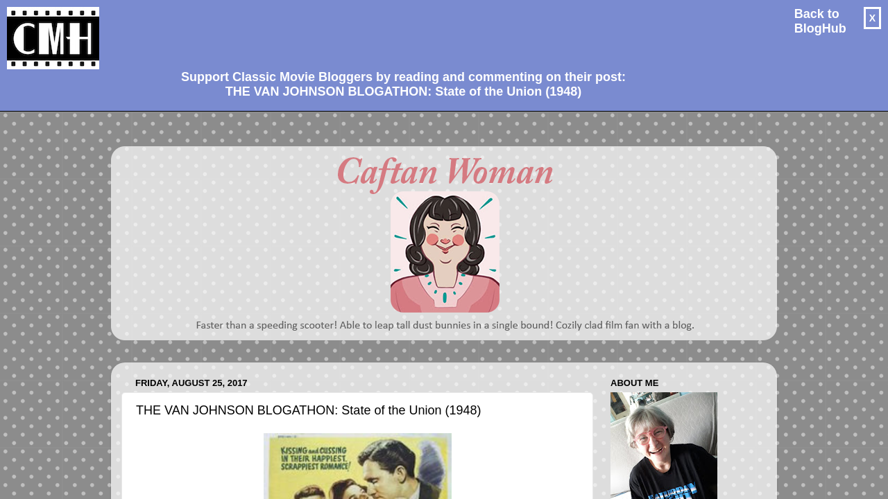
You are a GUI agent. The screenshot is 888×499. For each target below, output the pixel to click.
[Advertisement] (398, 32)
